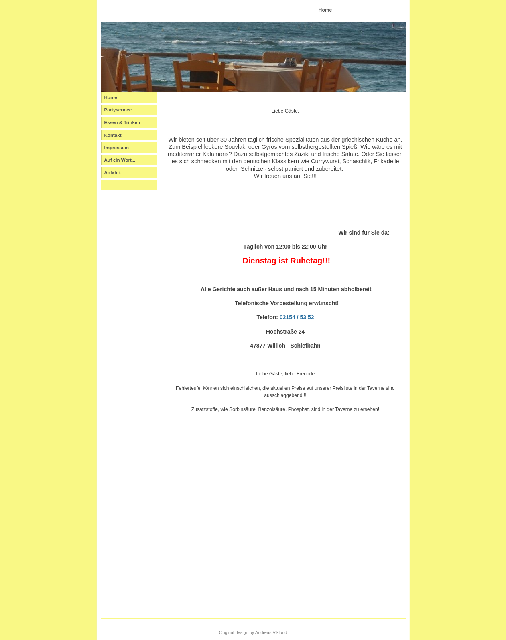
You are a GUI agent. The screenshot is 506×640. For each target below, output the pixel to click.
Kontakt (113, 135)
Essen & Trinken (122, 122)
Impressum (116, 147)
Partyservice (118, 109)
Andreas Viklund (271, 632)
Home (110, 97)
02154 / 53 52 (297, 317)
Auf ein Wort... (120, 160)
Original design (233, 632)
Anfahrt (112, 172)
